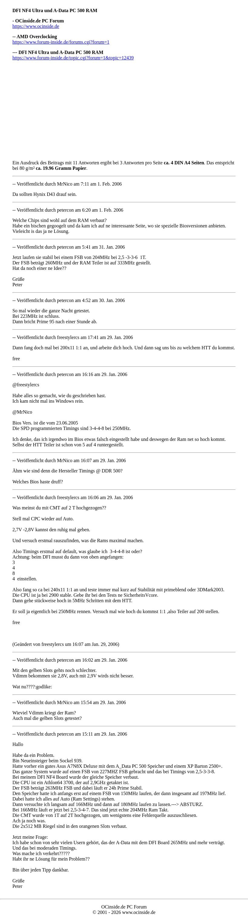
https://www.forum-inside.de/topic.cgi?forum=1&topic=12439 (73, 57)
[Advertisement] (124, 107)
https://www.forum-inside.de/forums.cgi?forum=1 (60, 42)
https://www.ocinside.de (35, 26)
